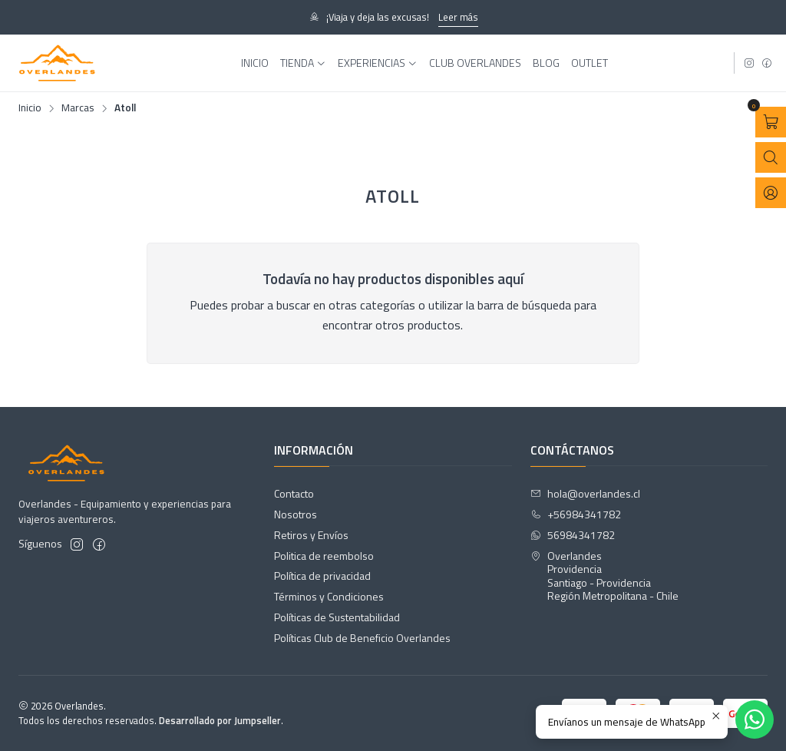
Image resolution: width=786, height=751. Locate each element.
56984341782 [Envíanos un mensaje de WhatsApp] (572, 535)
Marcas (77, 108)
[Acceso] (770, 192)
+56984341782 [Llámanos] (575, 514)
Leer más (458, 17)
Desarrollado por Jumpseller (220, 720)
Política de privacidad (322, 575)
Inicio (29, 108)
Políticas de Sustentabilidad (337, 617)
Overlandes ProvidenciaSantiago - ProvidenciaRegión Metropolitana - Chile (604, 576)
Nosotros (295, 514)
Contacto (294, 493)
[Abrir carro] (770, 122)
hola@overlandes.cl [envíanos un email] (585, 493)
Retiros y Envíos (311, 535)
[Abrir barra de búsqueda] (770, 157)
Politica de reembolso (324, 556)
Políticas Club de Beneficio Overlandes (362, 638)
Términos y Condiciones (329, 596)
